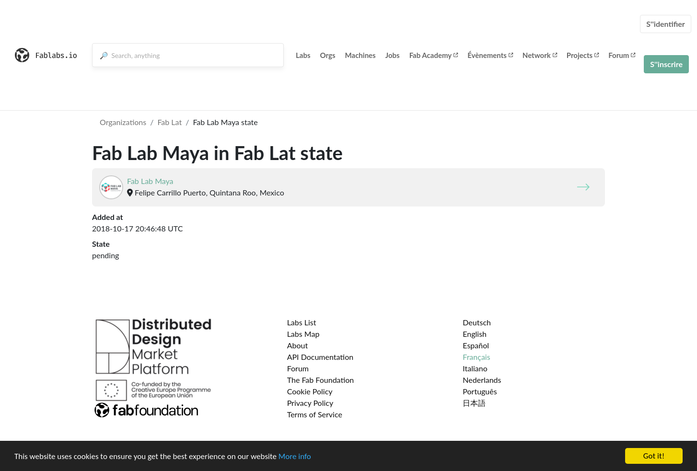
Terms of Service (314, 414)
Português (480, 391)
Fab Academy (433, 55)
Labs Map (303, 333)
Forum (621, 55)
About (297, 345)
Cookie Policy (310, 391)
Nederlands (482, 379)
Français (476, 356)
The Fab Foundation (320, 379)
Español (476, 345)
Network (540, 55)
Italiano (475, 368)
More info (295, 456)
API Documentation (320, 356)
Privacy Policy (310, 402)
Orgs (328, 55)
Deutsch (477, 322)
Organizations (123, 121)
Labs (303, 55)
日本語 (474, 402)
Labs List (301, 322)
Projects (583, 55)
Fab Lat (169, 121)
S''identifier (665, 23)
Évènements (490, 55)
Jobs (392, 55)
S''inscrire (666, 64)
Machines (360, 55)
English (475, 333)
